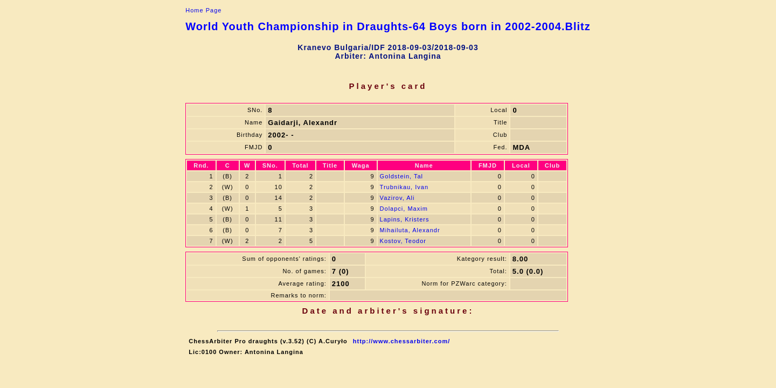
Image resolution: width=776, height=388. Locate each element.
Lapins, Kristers (404, 219)
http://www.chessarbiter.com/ (401, 341)
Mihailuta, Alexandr (410, 230)
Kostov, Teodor (403, 241)
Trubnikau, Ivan (404, 187)
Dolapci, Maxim (404, 208)
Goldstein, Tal (401, 176)
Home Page (203, 10)
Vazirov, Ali (397, 198)
